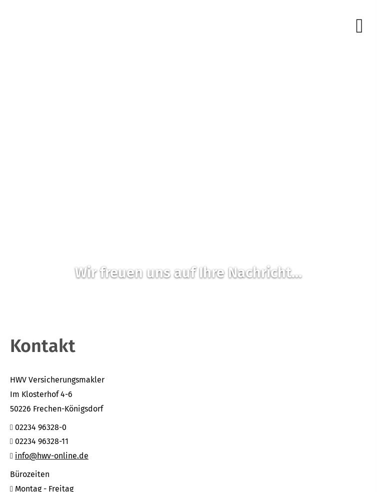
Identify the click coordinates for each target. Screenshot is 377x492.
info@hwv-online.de (51, 455)
